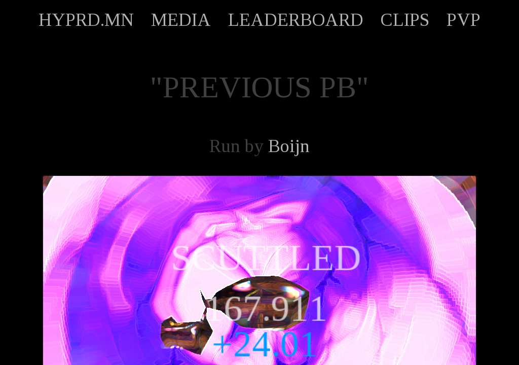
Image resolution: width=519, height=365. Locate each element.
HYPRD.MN (86, 20)
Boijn (289, 146)
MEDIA (181, 20)
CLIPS (405, 20)
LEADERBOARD (295, 20)
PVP (463, 20)
